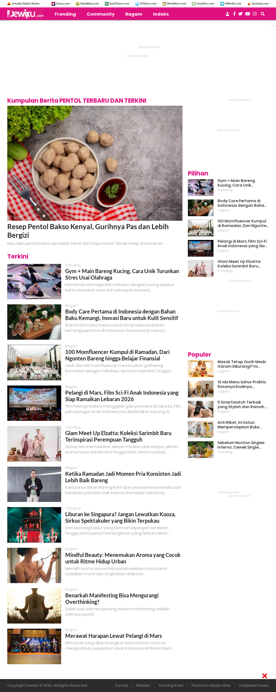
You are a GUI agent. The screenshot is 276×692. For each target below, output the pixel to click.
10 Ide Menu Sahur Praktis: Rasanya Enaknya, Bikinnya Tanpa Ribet (242, 384)
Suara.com (63, 3)
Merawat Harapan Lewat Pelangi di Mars (113, 635)
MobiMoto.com (176, 3)
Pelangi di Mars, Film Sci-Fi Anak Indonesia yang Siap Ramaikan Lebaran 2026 (121, 395)
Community (101, 14)
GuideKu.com (205, 3)
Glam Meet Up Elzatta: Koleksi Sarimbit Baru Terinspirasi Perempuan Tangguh (118, 436)
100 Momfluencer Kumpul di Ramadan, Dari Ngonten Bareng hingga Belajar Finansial (117, 355)
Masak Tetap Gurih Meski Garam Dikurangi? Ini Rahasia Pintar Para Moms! (242, 364)
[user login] (227, 15)
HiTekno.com (148, 3)
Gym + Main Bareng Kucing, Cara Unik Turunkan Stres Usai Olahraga (237, 183)
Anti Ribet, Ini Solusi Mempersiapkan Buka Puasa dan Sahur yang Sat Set (243, 424)
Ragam (133, 14)
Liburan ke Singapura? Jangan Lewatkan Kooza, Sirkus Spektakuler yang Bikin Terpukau (120, 517)
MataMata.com (89, 3)
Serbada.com (260, 3)
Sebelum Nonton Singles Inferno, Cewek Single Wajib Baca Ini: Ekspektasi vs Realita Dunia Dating (242, 445)
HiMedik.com (233, 3)
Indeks (161, 14)
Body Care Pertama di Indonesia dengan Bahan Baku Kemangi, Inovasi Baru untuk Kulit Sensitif (121, 314)
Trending (65, 14)
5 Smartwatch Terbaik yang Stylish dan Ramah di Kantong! (243, 404)
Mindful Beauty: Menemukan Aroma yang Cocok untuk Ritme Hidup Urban (123, 558)
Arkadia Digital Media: (26, 3)
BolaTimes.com (119, 3)
